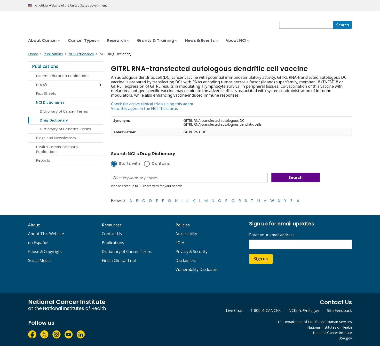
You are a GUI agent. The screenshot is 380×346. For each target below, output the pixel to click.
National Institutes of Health (329, 327)
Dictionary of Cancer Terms (64, 111)
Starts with (129, 163)
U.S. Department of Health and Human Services (314, 321)
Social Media (39, 260)
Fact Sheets (46, 93)
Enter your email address (271, 235)
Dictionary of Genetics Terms (65, 128)
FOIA (179, 242)
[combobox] (306, 25)
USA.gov (345, 338)
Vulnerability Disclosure (197, 269)
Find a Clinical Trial (119, 260)
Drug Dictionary (54, 120)
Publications (45, 66)
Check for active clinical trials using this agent (152, 104)
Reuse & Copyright (45, 251)
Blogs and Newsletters (56, 137)
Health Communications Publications (57, 149)
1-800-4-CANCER (265, 310)
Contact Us (112, 233)
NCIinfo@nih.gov (303, 310)
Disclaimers (185, 260)
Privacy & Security (191, 251)
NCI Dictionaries (50, 102)
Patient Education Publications (62, 75)
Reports (43, 160)
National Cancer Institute (332, 332)
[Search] (342, 25)
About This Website (46, 233)
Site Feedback (339, 310)
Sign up (261, 258)
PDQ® (41, 84)
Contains (161, 163)
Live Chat (234, 310)
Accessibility (186, 233)
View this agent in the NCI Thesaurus (144, 108)
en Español (38, 242)
